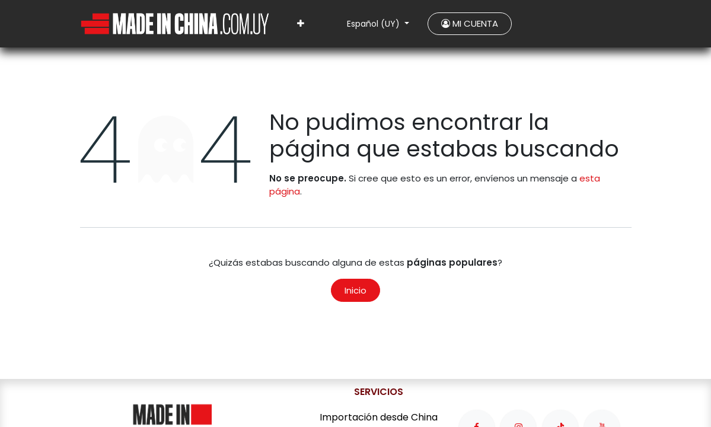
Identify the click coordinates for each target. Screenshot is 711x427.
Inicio (355, 290)
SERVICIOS (378, 392)
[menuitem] (301, 24)
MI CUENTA (469, 23)
